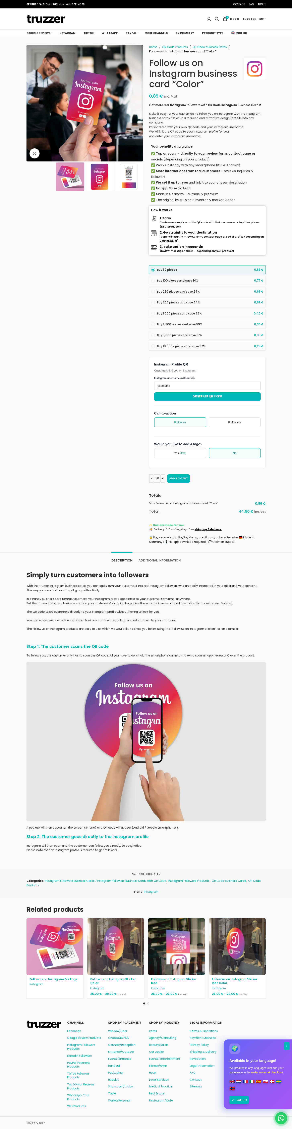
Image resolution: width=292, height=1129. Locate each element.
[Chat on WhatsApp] (281, 1118)
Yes (180, 453)
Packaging (115, 1073)
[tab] (121, 558)
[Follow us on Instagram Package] (54, 946)
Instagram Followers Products (189, 881)
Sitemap (196, 1086)
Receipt (113, 1080)
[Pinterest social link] (216, 4)
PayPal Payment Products (78, 1065)
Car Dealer (156, 1052)
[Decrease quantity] (151, 478)
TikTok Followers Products (78, 1076)
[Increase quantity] (162, 478)
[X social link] (211, 4)
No (234, 453)
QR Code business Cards (209, 47)
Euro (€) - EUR (253, 19)
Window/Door (117, 1031)
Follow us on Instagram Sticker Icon (173, 981)
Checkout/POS (118, 1038)
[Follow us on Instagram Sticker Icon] (176, 946)
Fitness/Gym (158, 1066)
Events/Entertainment (164, 1059)
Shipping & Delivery (203, 1052)
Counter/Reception (121, 1045)
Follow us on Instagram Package (53, 979)
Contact (196, 1080)
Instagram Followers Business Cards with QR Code (131, 881)
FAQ (192, 1073)
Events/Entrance (119, 1059)
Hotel (152, 1073)
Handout (114, 1066)
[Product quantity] (157, 478)
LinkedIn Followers (79, 1056)
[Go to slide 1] (144, 1003)
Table (112, 1093)
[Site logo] (45, 19)
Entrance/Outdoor (121, 1052)
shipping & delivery (208, 529)
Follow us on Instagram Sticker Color (113, 981)
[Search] (217, 19)
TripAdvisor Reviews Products (80, 1086)
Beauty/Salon (158, 1045)
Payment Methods (203, 1038)
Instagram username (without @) (174, 378)
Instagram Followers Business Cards (70, 881)
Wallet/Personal (119, 1100)
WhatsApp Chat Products (78, 1097)
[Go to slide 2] (148, 1003)
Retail (153, 1031)
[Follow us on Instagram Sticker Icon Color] (237, 946)
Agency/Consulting (162, 1038)
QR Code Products (175, 47)
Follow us (180, 422)
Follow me (234, 422)
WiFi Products (76, 1106)
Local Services (159, 1080)
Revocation (198, 1059)
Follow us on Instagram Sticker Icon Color (234, 981)
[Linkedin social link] (221, 4)
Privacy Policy (199, 1045)
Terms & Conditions (204, 1031)
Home (153, 47)
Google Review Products (84, 1038)
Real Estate (157, 1093)
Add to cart (178, 478)
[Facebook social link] (206, 4)
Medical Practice (160, 1086)
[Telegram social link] (226, 4)
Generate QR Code (207, 396)
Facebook (74, 1031)
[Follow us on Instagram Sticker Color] (115, 946)
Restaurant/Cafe (161, 1100)
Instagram (151, 892)
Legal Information (202, 1066)
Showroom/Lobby (120, 1086)
